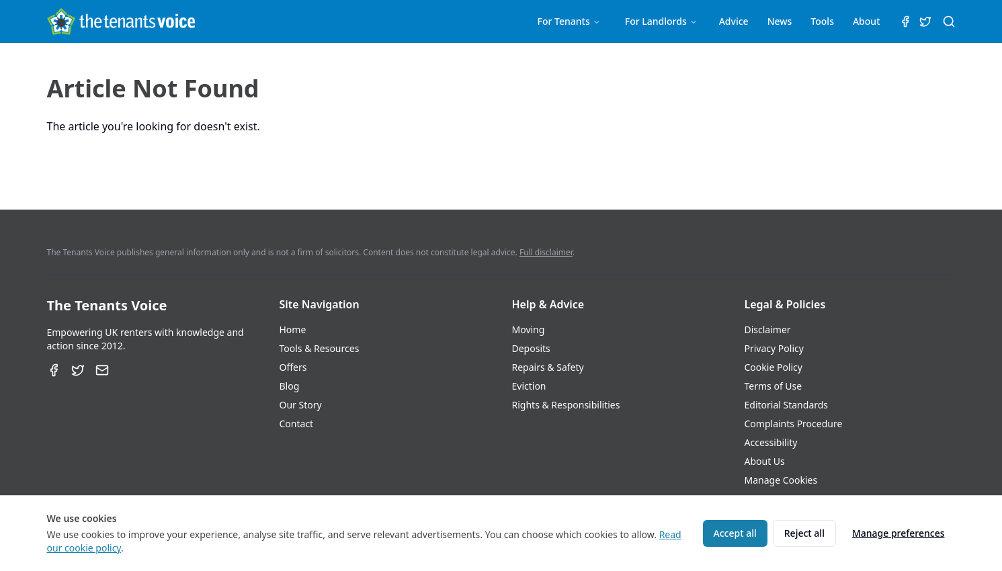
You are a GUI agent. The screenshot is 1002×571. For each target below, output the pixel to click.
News (779, 21)
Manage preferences (898, 533)
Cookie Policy (773, 367)
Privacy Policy (774, 348)
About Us (765, 461)
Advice (734, 21)
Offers (293, 367)
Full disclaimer (546, 252)
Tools (822, 21)
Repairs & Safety (548, 367)
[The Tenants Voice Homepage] (121, 21)
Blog (290, 386)
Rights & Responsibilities (566, 404)
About (866, 21)
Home (293, 329)
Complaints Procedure (794, 423)
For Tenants (569, 21)
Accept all (735, 533)
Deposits (531, 348)
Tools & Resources (320, 348)
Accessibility (771, 442)
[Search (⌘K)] (949, 21)
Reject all (804, 533)
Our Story (301, 404)
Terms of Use (773, 386)
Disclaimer (768, 329)
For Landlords (661, 21)
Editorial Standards (787, 404)
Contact (297, 423)
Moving (528, 329)
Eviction (529, 386)
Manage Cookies (781, 480)
